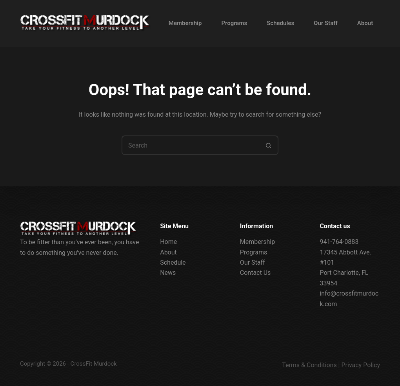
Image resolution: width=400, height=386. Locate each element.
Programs (234, 23)
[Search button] (268, 145)
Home (168, 241)
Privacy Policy (361, 365)
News (168, 272)
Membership (185, 23)
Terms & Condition (307, 365)
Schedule (172, 262)
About (365, 23)
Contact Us (255, 272)
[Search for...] (190, 145)
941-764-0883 (339, 241)
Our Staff (326, 23)
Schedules (280, 23)
